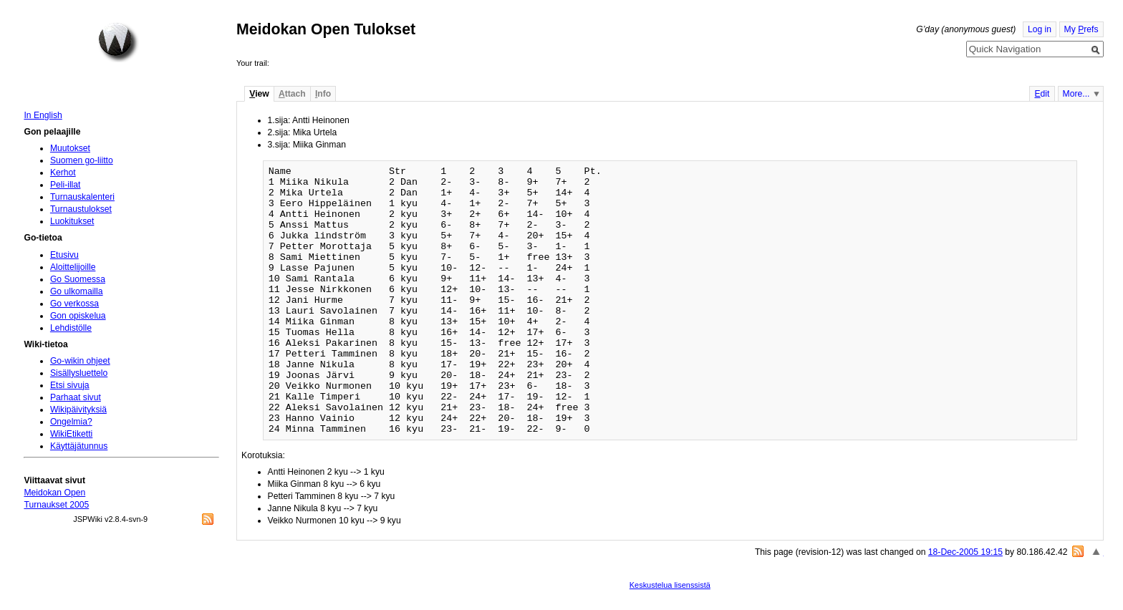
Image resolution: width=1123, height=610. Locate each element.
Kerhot (63, 173)
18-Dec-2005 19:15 (965, 552)
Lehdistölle (71, 328)
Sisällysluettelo (78, 373)
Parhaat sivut (75, 397)
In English (43, 115)
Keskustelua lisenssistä (670, 585)
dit (1041, 94)
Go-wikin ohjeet (80, 361)
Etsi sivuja (70, 385)
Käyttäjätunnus (78, 446)
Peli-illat (65, 185)
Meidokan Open (54, 493)
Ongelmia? (71, 422)
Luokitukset (72, 221)
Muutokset (70, 148)
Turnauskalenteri (82, 197)
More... (1076, 94)
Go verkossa (74, 304)
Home (118, 42)
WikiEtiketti (71, 434)
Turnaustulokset (81, 209)
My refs (1081, 29)
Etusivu (64, 255)
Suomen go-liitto (81, 160)
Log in (1039, 29)
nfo (323, 94)
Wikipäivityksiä (78, 410)
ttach (292, 94)
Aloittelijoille (73, 267)
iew (259, 94)
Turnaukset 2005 (56, 505)
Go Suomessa (77, 279)
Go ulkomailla (76, 291)
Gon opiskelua (78, 316)
